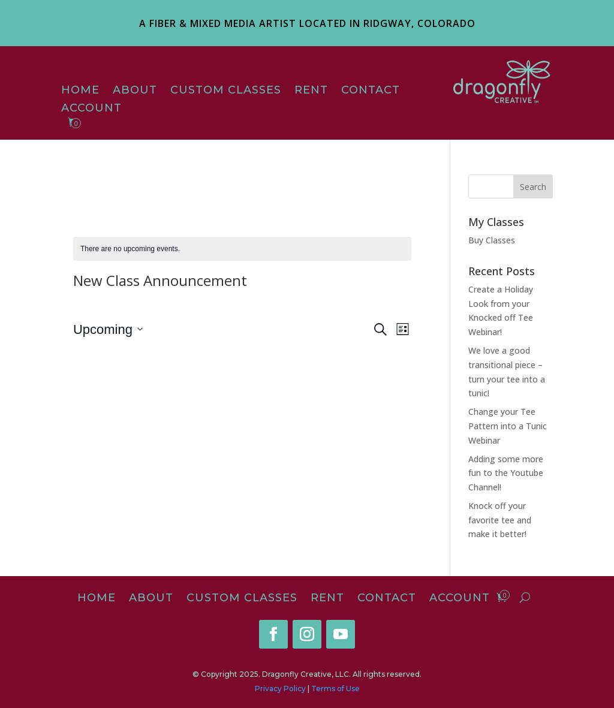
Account (91, 109)
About (135, 91)
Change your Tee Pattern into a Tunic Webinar (507, 426)
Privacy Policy (280, 688)
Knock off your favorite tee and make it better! (499, 520)
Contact (370, 91)
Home (80, 91)
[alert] (242, 249)
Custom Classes (225, 91)
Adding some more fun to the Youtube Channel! (505, 473)
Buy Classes (491, 240)
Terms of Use (335, 688)
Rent (311, 91)
